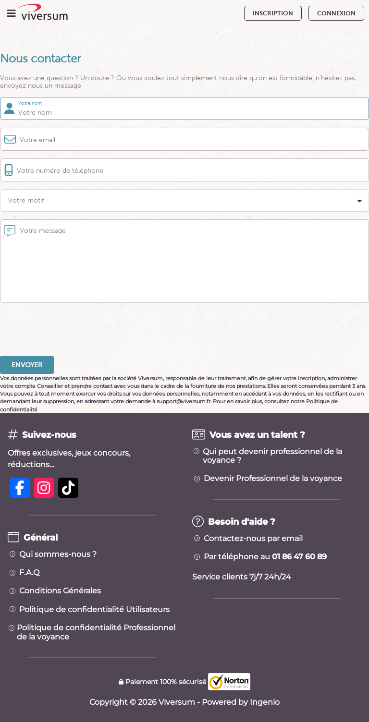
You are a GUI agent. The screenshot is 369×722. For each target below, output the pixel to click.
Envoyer (27, 365)
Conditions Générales (60, 591)
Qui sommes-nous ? (58, 554)
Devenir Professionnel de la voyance (273, 478)
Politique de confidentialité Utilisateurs (94, 609)
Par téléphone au (265, 557)
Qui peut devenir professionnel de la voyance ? (272, 456)
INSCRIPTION (273, 13)
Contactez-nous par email (253, 538)
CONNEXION (336, 13)
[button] (184, 200)
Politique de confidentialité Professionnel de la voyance (96, 632)
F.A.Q (29, 572)
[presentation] (73, 329)
